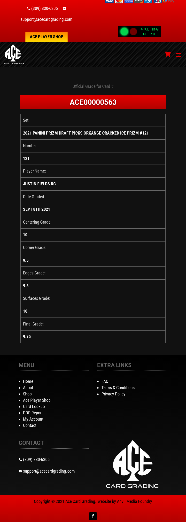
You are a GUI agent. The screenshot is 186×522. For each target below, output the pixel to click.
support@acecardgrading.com (46, 19)
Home (28, 381)
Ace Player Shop (46, 36)
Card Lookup (34, 406)
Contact (29, 425)
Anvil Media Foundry (134, 501)
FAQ (104, 381)
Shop (27, 393)
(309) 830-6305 (44, 8)
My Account (33, 419)
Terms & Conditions (118, 387)
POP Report (33, 412)
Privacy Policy (113, 393)
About (28, 387)
